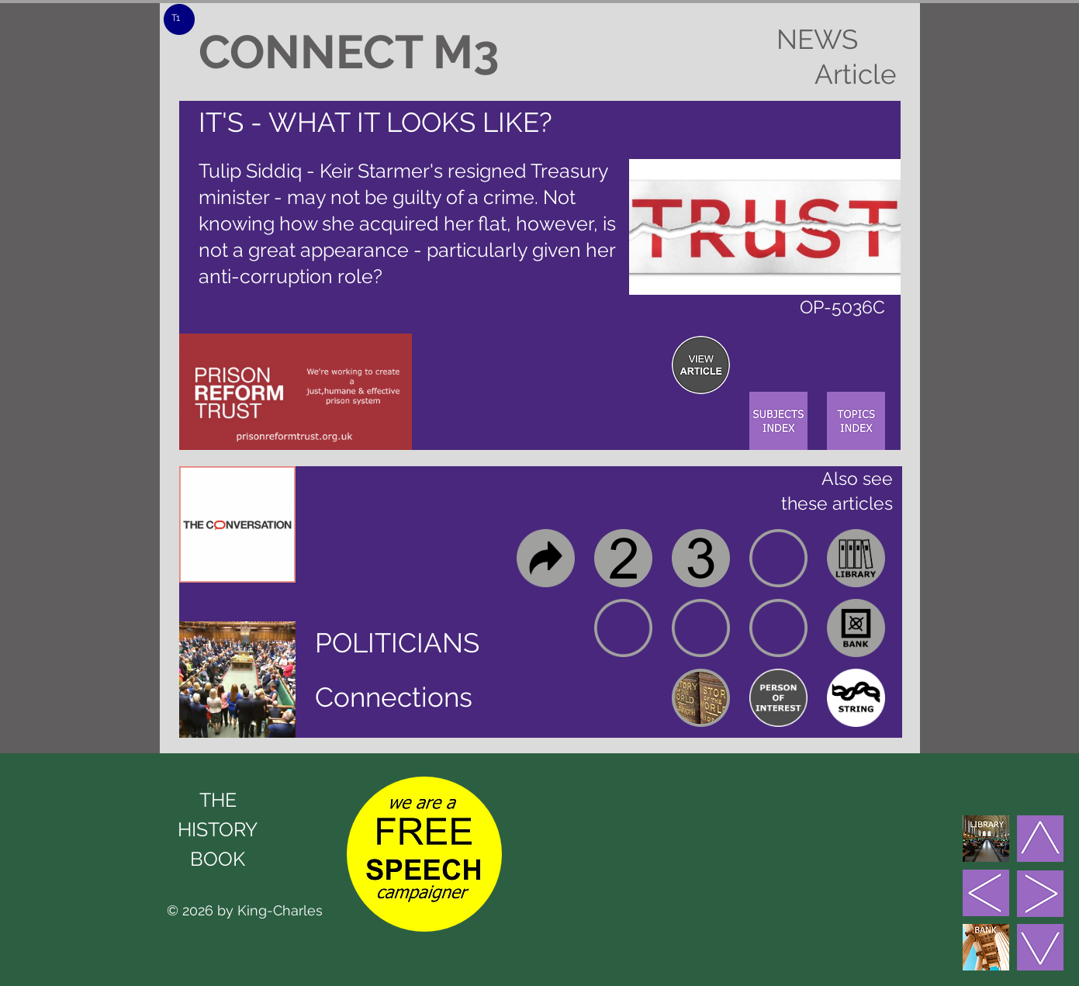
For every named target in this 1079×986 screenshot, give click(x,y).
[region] (701, 365)
